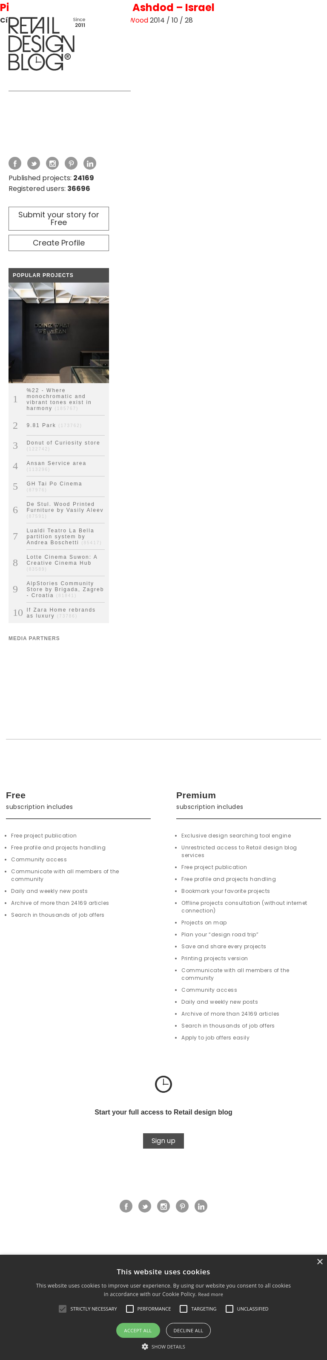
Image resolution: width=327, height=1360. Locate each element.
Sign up (163, 1141)
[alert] (163, 1307)
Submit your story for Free (58, 218)
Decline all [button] (189, 1330)
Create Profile (59, 242)
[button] (62, 1308)
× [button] (319, 1262)
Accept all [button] (138, 1330)
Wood (138, 20)
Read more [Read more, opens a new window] (210, 1294)
